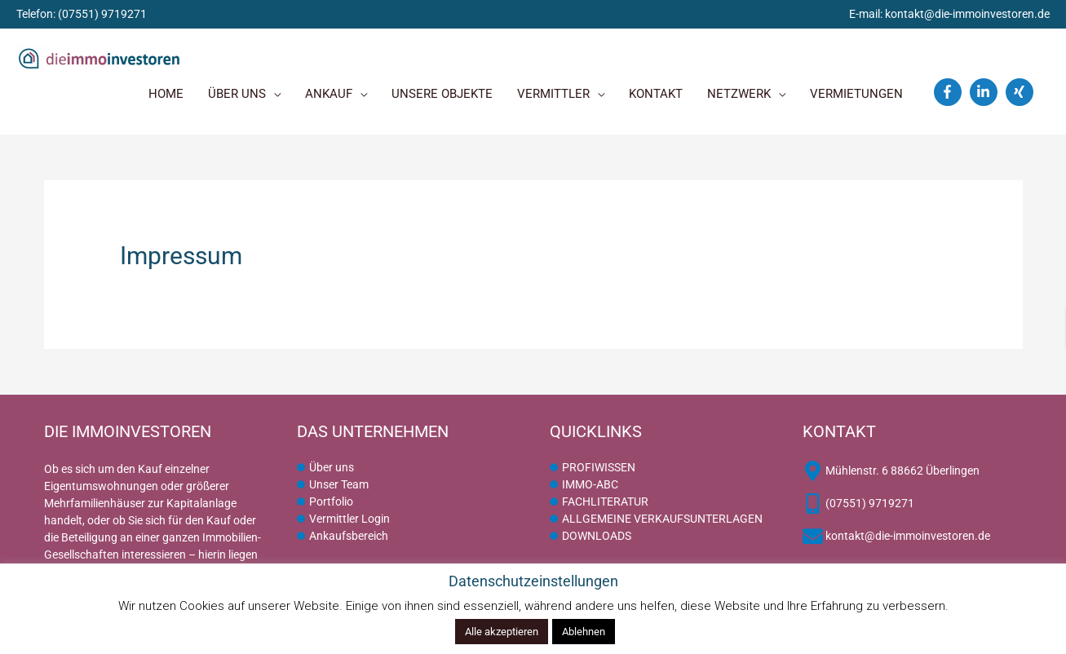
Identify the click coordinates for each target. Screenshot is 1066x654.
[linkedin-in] (986, 92)
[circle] (325, 467)
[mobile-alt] (858, 503)
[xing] (1021, 92)
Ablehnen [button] (583, 631)
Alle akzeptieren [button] (501, 631)
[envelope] (896, 536)
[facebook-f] (950, 92)
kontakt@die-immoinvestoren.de (967, 13)
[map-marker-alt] (891, 471)
